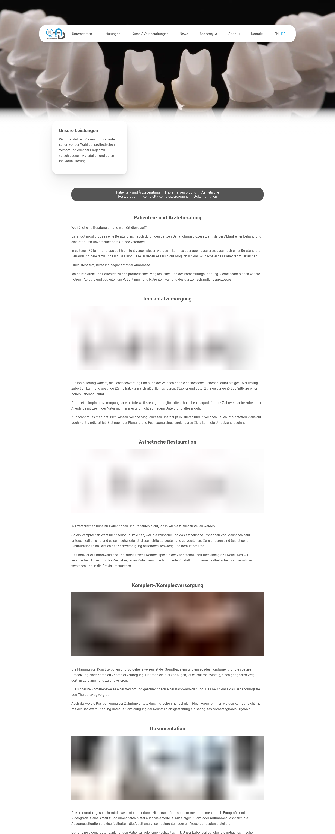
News (184, 34)
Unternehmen (82, 34)
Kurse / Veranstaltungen (150, 34)
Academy (208, 34)
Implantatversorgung (180, 192)
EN (276, 34)
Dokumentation (205, 196)
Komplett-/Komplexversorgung (166, 196)
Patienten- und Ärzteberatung (138, 192)
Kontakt (257, 34)
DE (283, 34)
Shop (233, 34)
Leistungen (112, 34)
